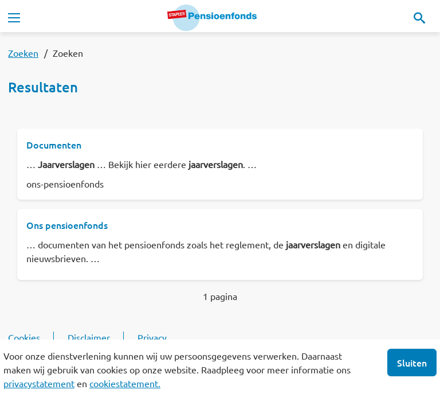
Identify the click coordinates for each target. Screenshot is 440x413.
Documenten (53, 144)
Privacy (152, 337)
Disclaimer (89, 337)
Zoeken (23, 53)
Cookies (24, 337)
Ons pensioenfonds (67, 225)
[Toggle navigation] (14, 18)
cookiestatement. (124, 383)
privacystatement (38, 383)
